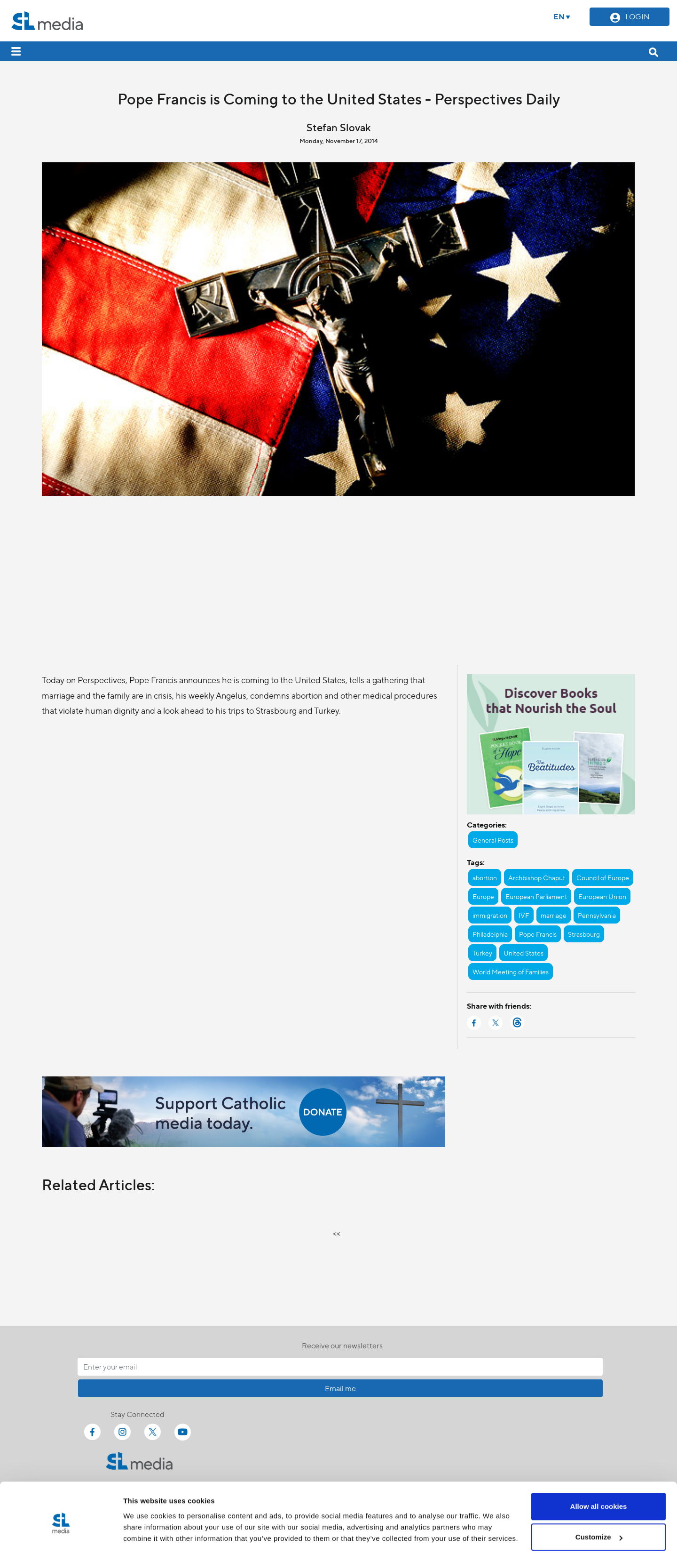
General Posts (492, 840)
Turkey (482, 952)
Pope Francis (538, 934)
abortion (484, 877)
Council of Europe (602, 877)
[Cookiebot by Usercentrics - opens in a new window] (61, 1535)
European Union (602, 896)
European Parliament (536, 896)
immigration (489, 915)
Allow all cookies (598, 1466)
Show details (145, 1524)
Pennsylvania (597, 915)
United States (523, 952)
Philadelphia (490, 934)
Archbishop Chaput (536, 877)
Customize (598, 1497)
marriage (554, 915)
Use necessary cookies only (598, 1528)
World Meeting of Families (510, 971)
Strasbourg (584, 934)
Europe (483, 896)
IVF (524, 915)
